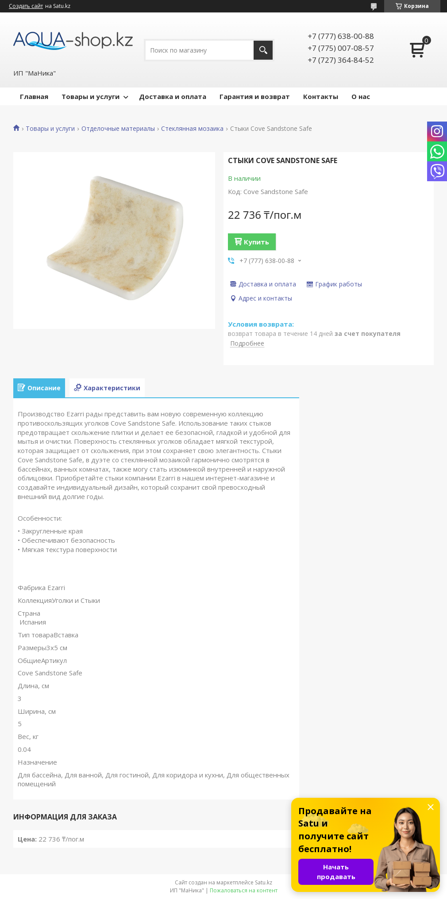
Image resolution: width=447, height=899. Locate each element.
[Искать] (263, 50)
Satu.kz (263, 882)
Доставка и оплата (172, 96)
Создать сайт (26, 6)
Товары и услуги (90, 96)
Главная (34, 96)
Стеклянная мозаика (192, 129)
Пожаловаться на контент (243, 890)
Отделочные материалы (118, 129)
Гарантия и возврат (255, 96)
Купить (256, 241)
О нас (360, 96)
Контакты (320, 96)
